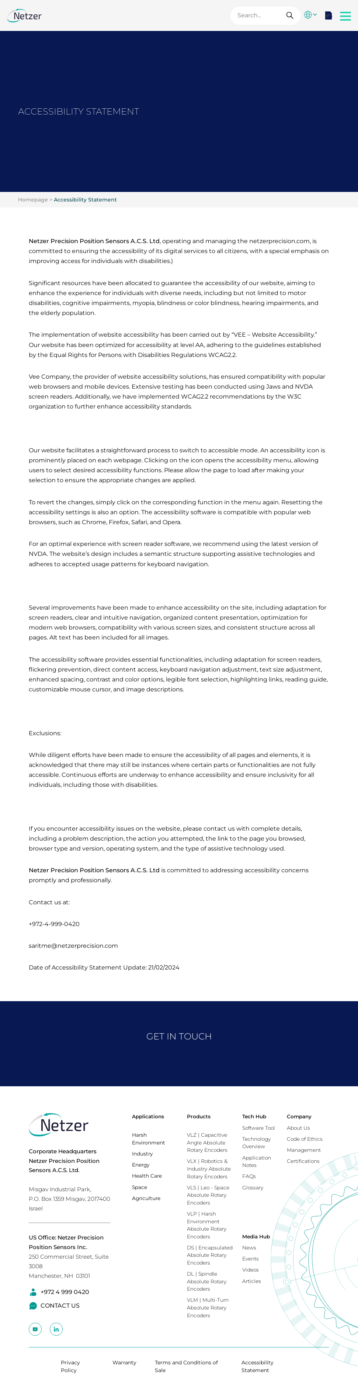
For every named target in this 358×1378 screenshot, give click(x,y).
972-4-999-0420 (56, 924)
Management (304, 1150)
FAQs (249, 1176)
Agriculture (146, 1198)
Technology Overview (256, 1143)
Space (139, 1187)
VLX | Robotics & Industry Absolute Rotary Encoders (209, 1168)
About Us (298, 1128)
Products (199, 1116)
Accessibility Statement (85, 199)
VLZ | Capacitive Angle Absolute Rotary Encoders (207, 1142)
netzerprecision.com (279, 241)
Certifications (303, 1161)
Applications (148, 1116)
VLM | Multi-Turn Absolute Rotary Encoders (208, 1307)
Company (299, 1116)
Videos (250, 1270)
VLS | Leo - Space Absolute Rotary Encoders (208, 1195)
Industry (142, 1154)
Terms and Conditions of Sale (186, 1366)
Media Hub (256, 1237)
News (249, 1248)
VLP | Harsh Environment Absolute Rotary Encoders (206, 1225)
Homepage (33, 199)
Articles (251, 1281)
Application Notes (256, 1161)
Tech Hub (254, 1116)
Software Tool (258, 1128)
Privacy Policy (70, 1366)
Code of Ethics (305, 1139)
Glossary (252, 1188)
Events (250, 1259)
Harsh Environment (148, 1139)
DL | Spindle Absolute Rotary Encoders (206, 1281)
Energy (140, 1165)
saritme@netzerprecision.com (73, 945)
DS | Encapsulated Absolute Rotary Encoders (210, 1255)
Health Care (147, 1176)
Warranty (124, 1362)
